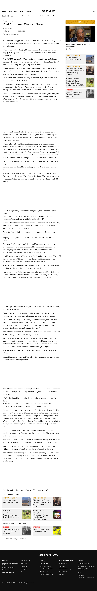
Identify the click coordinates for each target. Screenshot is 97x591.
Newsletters (63, 563)
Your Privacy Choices (46, 569)
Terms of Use (44, 571)
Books (24, 16)
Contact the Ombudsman (86, 578)
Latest (4, 11)
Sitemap (61, 574)
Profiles (42, 16)
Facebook (24, 566)
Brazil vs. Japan (7, 570)
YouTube (24, 563)
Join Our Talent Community (83, 569)
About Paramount (83, 563)
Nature (49, 16)
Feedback (81, 575)
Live (22, 11)
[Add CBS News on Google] (12, 34)
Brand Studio (63, 571)
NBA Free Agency (8, 572)
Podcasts (62, 566)
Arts (19, 16)
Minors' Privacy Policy (47, 574)
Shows (29, 11)
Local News (13, 11)
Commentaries (33, 16)
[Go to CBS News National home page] (48, 11)
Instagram (24, 569)
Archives (56, 16)
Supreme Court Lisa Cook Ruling (10, 563)
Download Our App (65, 569)
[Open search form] (94, 11)
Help (79, 572)
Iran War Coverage (8, 567)
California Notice (45, 566)
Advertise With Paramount (86, 566)
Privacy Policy (44, 563)
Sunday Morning (7, 16)
